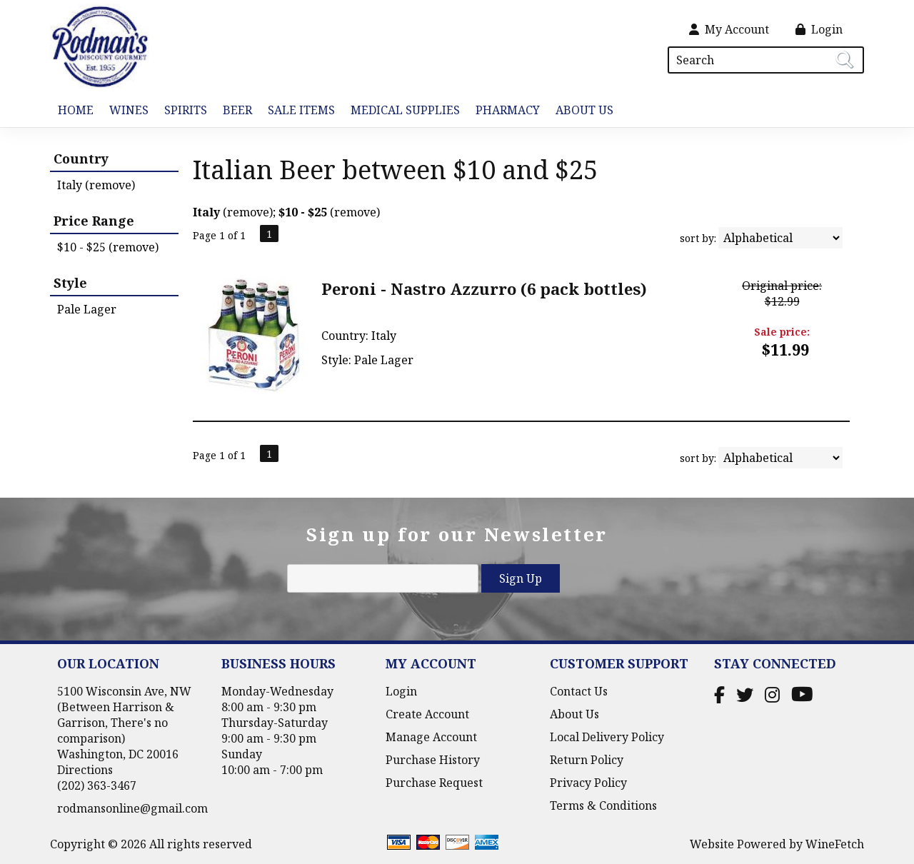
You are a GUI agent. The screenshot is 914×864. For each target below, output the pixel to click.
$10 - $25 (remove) (108, 247)
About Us (580, 111)
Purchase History (433, 760)
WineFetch (834, 844)
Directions (85, 770)
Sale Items (301, 110)
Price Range (94, 220)
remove (248, 212)
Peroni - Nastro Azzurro (484, 288)
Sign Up (520, 578)
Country (81, 158)
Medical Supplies (405, 110)
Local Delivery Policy (607, 737)
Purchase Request (434, 782)
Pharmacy (508, 110)
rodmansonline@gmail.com (132, 808)
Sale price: (782, 331)
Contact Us (579, 691)
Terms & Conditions (603, 805)
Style (70, 282)
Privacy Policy (588, 782)
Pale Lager (86, 309)
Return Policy (586, 760)
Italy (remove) (96, 185)
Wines (125, 111)
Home (76, 110)
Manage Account (431, 737)
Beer (233, 111)
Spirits (181, 111)
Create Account (427, 714)
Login (819, 29)
